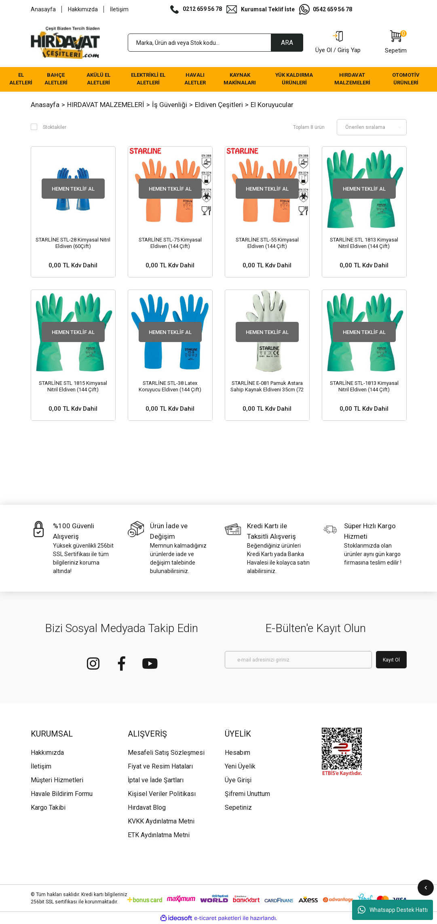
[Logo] (65, 43)
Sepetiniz (238, 807)
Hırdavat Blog (147, 807)
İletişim (119, 9)
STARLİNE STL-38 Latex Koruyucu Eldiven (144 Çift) (170, 386)
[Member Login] (338, 43)
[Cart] (396, 42)
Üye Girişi (238, 780)
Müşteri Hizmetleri (57, 780)
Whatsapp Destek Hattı (393, 909)
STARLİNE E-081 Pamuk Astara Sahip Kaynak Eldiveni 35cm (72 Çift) (267, 386)
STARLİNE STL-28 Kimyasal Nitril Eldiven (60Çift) (73, 243)
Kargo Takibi (48, 807)
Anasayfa (43, 9)
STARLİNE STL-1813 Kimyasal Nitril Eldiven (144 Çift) (364, 386)
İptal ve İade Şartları (156, 780)
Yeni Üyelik (240, 766)
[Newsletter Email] (298, 659)
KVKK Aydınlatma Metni (161, 821)
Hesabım (237, 752)
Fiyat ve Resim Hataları (160, 766)
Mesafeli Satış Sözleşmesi (166, 752)
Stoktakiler (54, 127)
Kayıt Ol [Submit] (391, 660)
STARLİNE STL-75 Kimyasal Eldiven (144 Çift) (170, 243)
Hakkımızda (83, 9)
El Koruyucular (272, 105)
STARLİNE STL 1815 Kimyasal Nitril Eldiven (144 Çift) (73, 386)
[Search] (215, 43)
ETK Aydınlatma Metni (159, 835)
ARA (287, 42)
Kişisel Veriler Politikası (162, 794)
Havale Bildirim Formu (62, 794)
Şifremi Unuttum (247, 794)
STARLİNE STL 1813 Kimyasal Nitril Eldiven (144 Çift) (364, 243)
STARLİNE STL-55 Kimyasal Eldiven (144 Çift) (267, 243)
